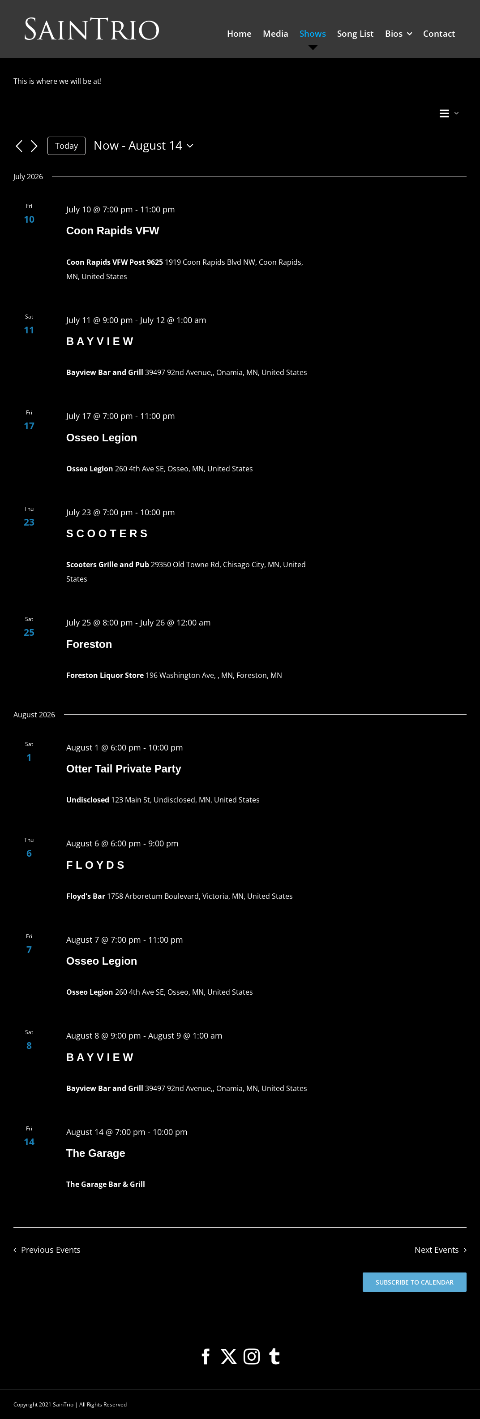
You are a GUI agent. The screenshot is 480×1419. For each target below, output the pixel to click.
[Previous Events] (18, 146)
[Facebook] (206, 1357)
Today (66, 145)
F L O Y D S (95, 865)
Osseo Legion (101, 437)
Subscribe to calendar (415, 1282)
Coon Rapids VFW (112, 230)
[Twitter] (229, 1357)
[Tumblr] (274, 1357)
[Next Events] (34, 146)
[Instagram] (252, 1357)
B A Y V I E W (99, 341)
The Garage (95, 1153)
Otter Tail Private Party (123, 769)
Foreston (89, 644)
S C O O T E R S (106, 533)
